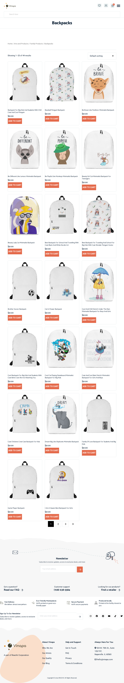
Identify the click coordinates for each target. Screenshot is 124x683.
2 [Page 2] (58, 524)
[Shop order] (102, 56)
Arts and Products (21, 44)
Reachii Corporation (20, 655)
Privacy (68, 658)
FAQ (67, 653)
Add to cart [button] (14, 121)
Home (10, 44)
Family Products (36, 44)
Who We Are (47, 648)
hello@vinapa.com (105, 659)
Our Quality (47, 658)
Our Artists (46, 653)
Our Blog (45, 663)
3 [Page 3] (65, 524)
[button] (118, 5)
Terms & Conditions (73, 663)
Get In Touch (70, 648)
